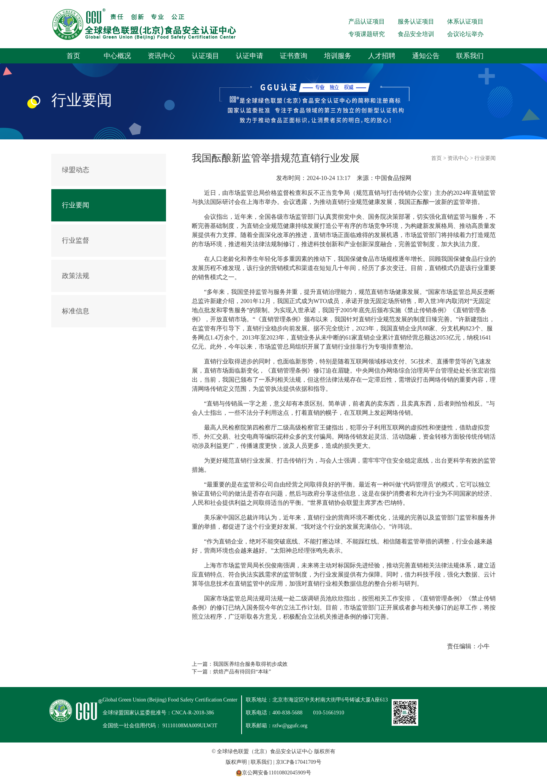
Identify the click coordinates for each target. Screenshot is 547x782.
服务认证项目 (416, 21)
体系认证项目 (465, 21)
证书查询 (293, 56)
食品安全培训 (416, 34)
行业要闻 (75, 205)
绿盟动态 (75, 170)
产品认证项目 (366, 21)
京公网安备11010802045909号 (276, 773)
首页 (73, 56)
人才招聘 (381, 56)
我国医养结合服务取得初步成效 (250, 664)
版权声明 (236, 762)
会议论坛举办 (465, 34)
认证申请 (249, 56)
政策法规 (75, 276)
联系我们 (470, 56)
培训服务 (337, 56)
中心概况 (117, 56)
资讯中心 (161, 56)
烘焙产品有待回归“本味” (242, 672)
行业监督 (75, 240)
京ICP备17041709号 (298, 762)
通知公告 (425, 56)
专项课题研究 (366, 34)
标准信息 (75, 311)
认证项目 (205, 56)
